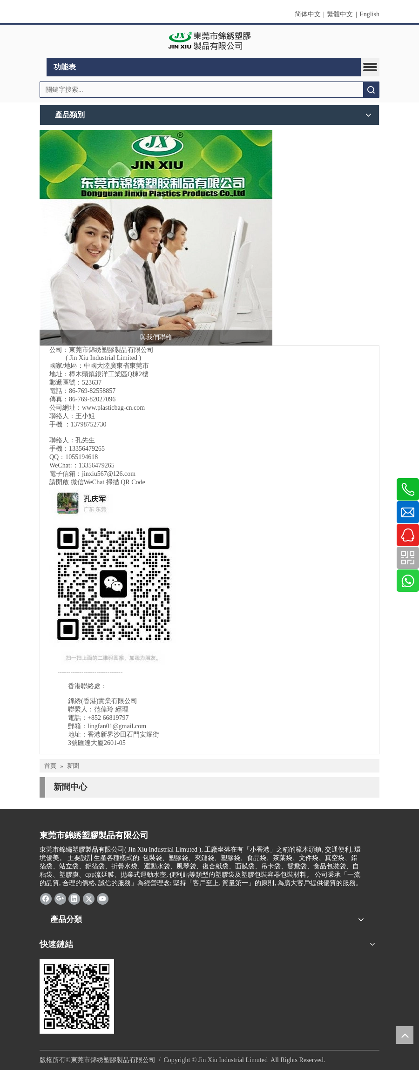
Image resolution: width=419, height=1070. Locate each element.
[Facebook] (46, 899)
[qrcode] (77, 996)
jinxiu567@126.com (108, 473)
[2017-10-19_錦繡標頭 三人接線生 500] (156, 237)
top (404, 1035)
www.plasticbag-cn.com (113, 407)
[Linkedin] (74, 899)
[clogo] (209, 41)
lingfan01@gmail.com (117, 726)
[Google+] (60, 899)
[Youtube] (102, 899)
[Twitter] (89, 899)
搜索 (371, 89)
